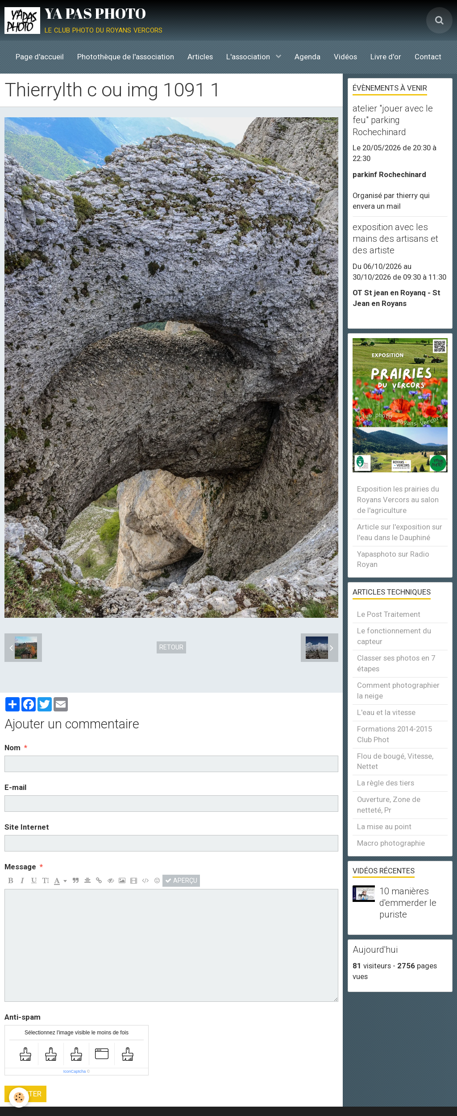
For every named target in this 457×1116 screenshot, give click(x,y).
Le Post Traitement (388, 614)
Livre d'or (385, 56)
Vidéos (345, 56)
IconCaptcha (74, 1071)
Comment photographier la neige (398, 690)
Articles (200, 56)
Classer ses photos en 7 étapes (396, 663)
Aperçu (181, 880)
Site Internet (26, 827)
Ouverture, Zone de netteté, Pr (388, 804)
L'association (249, 56)
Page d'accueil (40, 56)
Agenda (307, 56)
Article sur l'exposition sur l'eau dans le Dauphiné (399, 532)
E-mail (15, 787)
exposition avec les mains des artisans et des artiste (395, 239)
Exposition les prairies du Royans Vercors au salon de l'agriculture (398, 499)
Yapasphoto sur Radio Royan (393, 559)
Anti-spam (22, 1017)
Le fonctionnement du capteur (394, 636)
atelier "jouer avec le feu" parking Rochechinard (393, 120)
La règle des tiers (385, 782)
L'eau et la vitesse (386, 712)
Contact (428, 56)
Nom (12, 747)
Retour (171, 647)
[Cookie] (19, 1097)
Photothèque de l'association (125, 56)
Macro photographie (391, 843)
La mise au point (384, 826)
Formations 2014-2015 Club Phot (394, 734)
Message (20, 866)
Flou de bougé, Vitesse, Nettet (395, 761)
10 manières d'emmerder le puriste (407, 903)
